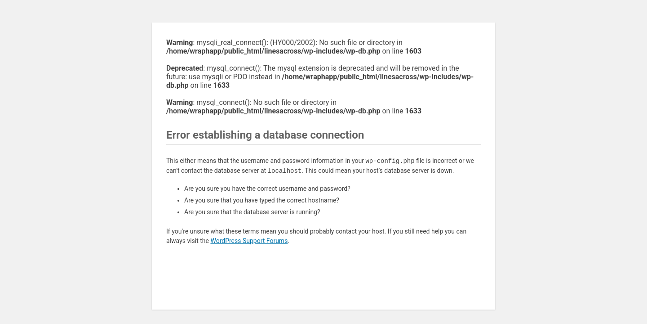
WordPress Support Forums (249, 240)
